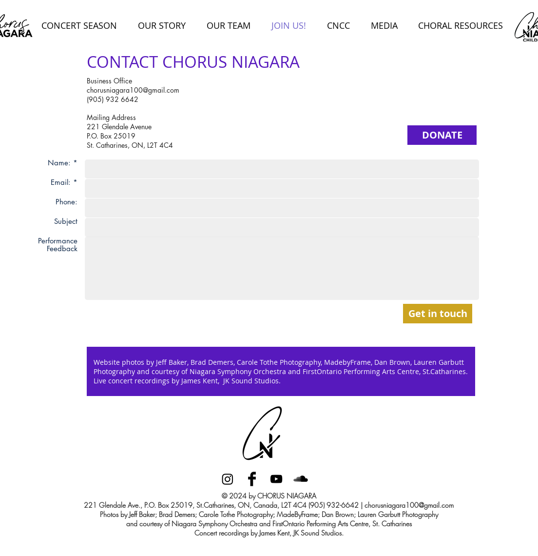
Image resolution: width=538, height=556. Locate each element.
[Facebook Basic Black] (252, 479)
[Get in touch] (437, 313)
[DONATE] (442, 135)
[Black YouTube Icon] (276, 479)
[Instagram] (227, 479)
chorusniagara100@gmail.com (133, 90)
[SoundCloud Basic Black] (300, 479)
